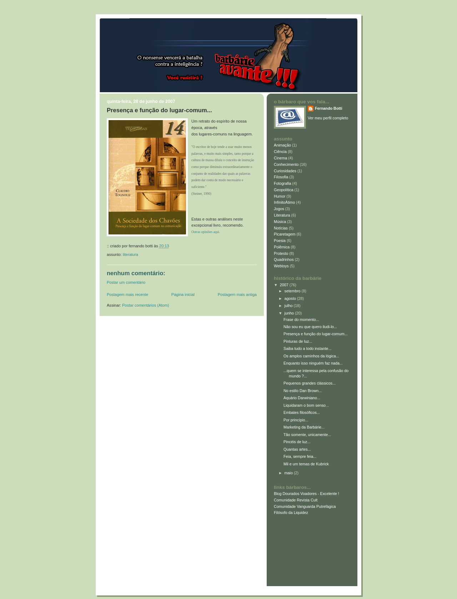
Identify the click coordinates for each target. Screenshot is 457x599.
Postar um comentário (126, 282)
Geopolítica (283, 190)
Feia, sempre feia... (299, 456)
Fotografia (282, 183)
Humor (279, 196)
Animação (282, 145)
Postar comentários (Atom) (145, 305)
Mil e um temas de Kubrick (306, 464)
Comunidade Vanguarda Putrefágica (305, 506)
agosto (291, 298)
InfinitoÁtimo (284, 202)
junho (290, 313)
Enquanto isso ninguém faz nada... (313, 363)
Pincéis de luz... (297, 442)
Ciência (280, 151)
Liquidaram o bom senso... (306, 405)
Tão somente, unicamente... (307, 434)
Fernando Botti (328, 108)
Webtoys (281, 266)
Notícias (281, 228)
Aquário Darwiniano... (301, 398)
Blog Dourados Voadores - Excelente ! (306, 493)
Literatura (130, 254)
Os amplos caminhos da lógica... (311, 356)
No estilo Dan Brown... (302, 390)
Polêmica (282, 247)
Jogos (279, 209)
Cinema (280, 158)
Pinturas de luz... (297, 341)
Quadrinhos (284, 259)
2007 (285, 285)
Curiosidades (285, 171)
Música (280, 221)
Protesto (281, 253)
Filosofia (281, 177)
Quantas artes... (297, 449)
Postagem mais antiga (237, 294)
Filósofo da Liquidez (291, 512)
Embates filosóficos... (301, 412)
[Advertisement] (306, 549)
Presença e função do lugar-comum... (159, 110)
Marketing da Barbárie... (304, 427)
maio (289, 473)
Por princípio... (295, 420)
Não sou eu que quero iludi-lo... (310, 327)
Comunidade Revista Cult (295, 500)
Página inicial (183, 294)
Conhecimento (286, 164)
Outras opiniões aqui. (205, 232)
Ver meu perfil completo (328, 118)
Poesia (280, 240)
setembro (293, 291)
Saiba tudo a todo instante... (307, 348)
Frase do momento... (301, 319)
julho (289, 305)
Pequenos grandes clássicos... (309, 383)
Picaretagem (285, 234)
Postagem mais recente (127, 294)
